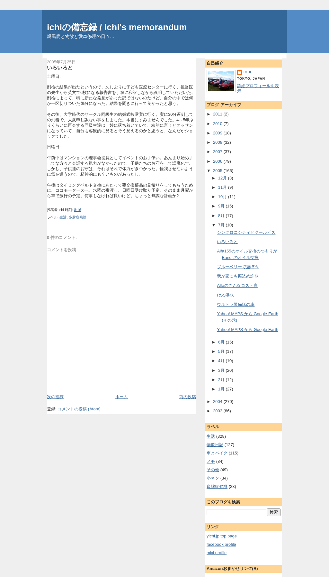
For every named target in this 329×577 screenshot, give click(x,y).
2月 (222, 379)
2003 (218, 410)
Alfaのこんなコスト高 (237, 285)
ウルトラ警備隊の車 (235, 304)
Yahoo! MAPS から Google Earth (247, 329)
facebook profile (221, 544)
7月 (222, 225)
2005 (218, 170)
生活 (63, 217)
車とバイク (217, 453)
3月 (222, 370)
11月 (223, 187)
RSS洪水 (225, 295)
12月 (223, 178)
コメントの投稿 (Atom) (79, 409)
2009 (218, 133)
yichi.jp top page (222, 536)
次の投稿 (55, 396)
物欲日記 (215, 444)
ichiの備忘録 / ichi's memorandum (117, 27)
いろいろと (60, 67)
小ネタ (213, 478)
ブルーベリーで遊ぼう (238, 266)
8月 (222, 215)
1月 (222, 389)
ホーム (121, 396)
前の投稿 (187, 396)
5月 (222, 351)
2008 (218, 142)
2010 (218, 123)
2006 (218, 161)
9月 (222, 206)
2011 (218, 114)
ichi (247, 72)
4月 (222, 360)
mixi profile (217, 552)
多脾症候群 (77, 217)
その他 (213, 469)
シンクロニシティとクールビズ (246, 232)
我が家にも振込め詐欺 (238, 276)
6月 (222, 342)
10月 (223, 196)
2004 (218, 401)
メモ (211, 461)
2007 (218, 151)
